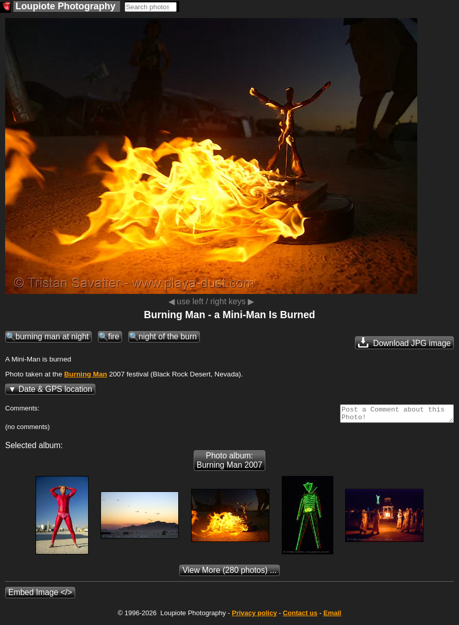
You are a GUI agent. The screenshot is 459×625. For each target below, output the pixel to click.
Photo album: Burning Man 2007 (229, 463)
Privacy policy (254, 616)
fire (114, 336)
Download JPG (404, 342)
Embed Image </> (40, 595)
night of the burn (168, 336)
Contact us (300, 616)
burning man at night (52, 336)
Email (333, 616)
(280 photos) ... (229, 573)
